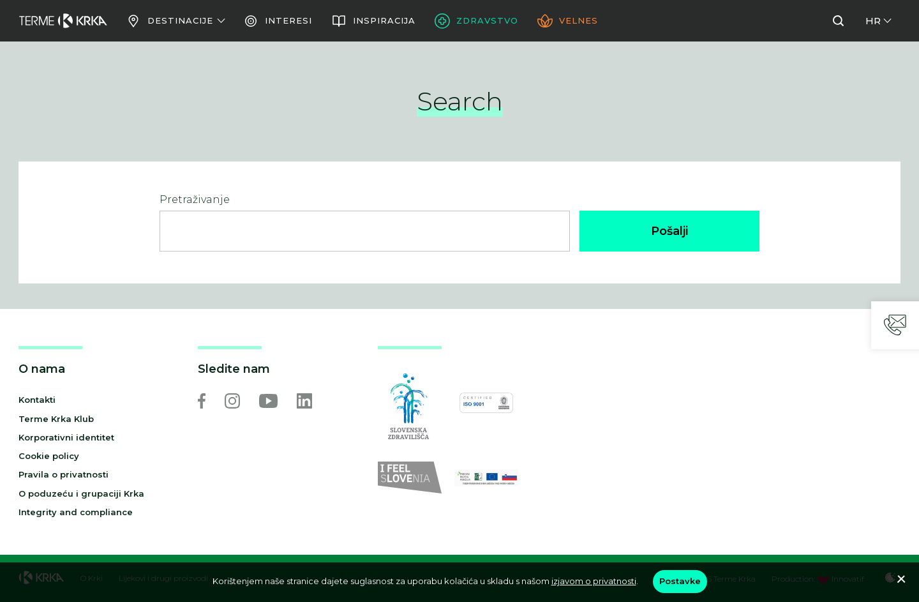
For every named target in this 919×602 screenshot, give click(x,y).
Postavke (680, 581)
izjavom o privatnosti (593, 581)
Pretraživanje (195, 199)
